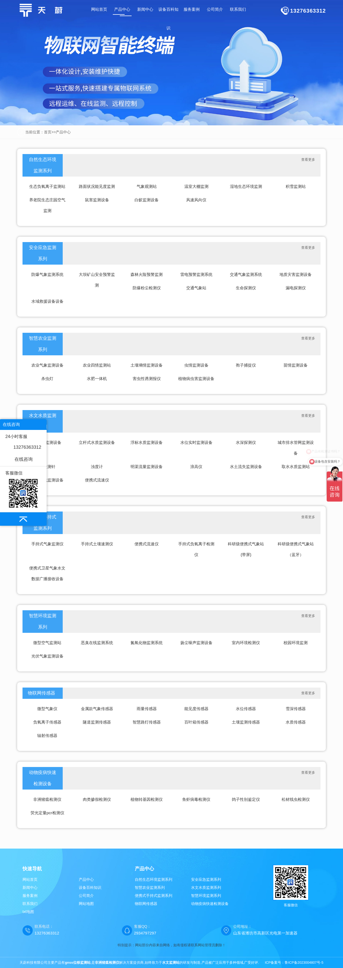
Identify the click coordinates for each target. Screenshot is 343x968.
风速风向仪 (196, 200)
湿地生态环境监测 (246, 186)
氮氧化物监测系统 (147, 642)
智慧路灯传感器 (147, 722)
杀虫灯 (47, 378)
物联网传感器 (41, 693)
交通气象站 (196, 288)
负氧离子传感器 (47, 722)
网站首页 (99, 9)
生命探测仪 (246, 288)
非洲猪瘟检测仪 (47, 799)
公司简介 (86, 895)
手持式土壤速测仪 (97, 544)
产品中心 (63, 132)
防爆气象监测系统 (47, 274)
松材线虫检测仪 (296, 799)
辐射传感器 (47, 735)
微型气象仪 (47, 708)
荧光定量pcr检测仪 (47, 812)
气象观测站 (147, 186)
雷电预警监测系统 (196, 274)
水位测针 (47, 466)
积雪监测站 (296, 186)
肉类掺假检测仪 (97, 799)
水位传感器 (246, 708)
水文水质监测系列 (206, 887)
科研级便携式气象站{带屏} (246, 549)
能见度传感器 (196, 708)
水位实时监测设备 (196, 442)
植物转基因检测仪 (147, 799)
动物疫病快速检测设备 (42, 778)
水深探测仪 (246, 442)
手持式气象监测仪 (47, 544)
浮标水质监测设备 (147, 442)
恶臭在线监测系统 (97, 642)
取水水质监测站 (296, 466)
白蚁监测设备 (147, 200)
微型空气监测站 (47, 642)
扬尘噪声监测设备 (196, 642)
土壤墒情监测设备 (147, 365)
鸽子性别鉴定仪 (246, 799)
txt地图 (28, 911)
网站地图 (86, 903)
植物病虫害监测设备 (196, 378)
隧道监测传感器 (97, 722)
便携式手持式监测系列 (153, 895)
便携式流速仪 (97, 480)
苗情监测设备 (296, 365)
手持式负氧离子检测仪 (196, 549)
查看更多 (308, 160)
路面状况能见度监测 (97, 186)
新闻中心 (30, 887)
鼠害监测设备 (97, 200)
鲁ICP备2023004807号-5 (304, 962)
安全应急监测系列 (42, 253)
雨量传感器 (147, 708)
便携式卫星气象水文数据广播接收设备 (47, 573)
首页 (47, 132)
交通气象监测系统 (246, 274)
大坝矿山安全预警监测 (97, 279)
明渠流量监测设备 (147, 466)
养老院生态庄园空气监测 (47, 205)
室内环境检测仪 (246, 642)
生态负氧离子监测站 (47, 186)
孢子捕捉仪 (246, 365)
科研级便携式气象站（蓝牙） (296, 549)
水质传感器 (296, 722)
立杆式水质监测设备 (97, 442)
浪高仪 (196, 466)
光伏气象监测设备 (47, 656)
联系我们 (30, 903)
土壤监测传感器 (246, 722)
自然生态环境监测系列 (42, 165)
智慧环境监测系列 (42, 621)
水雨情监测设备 (47, 442)
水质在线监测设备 (47, 480)
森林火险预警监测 (147, 274)
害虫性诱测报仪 (147, 378)
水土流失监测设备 (246, 466)
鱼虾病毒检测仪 (196, 799)
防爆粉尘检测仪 (147, 288)
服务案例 (30, 895)
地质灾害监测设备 (295, 274)
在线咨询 (23, 459)
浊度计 (97, 466)
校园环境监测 (296, 642)
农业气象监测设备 (47, 365)
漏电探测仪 (296, 288)
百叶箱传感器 (196, 722)
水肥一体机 (97, 378)
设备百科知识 (90, 887)
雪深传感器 (296, 708)
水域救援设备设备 (47, 301)
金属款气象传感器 (97, 708)
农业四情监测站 (97, 365)
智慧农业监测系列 (42, 344)
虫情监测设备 (196, 365)
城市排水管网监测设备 (296, 447)
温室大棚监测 (196, 186)
